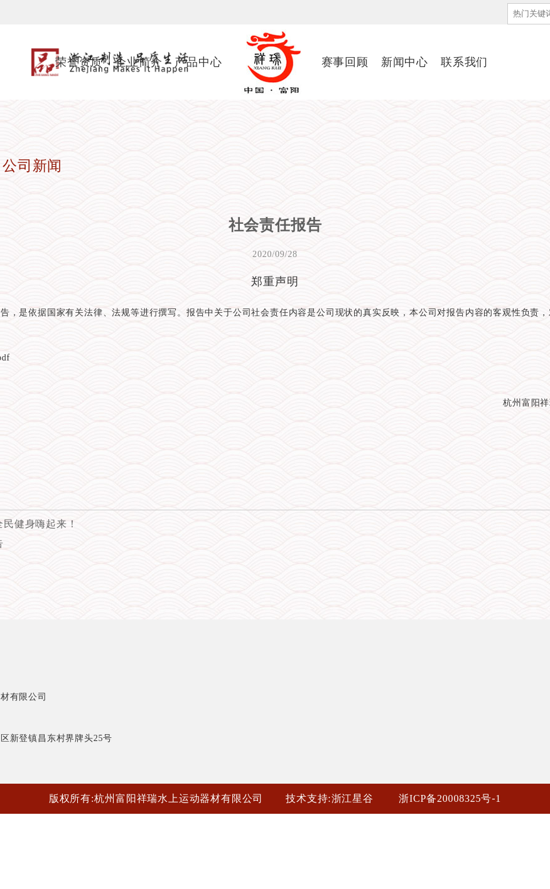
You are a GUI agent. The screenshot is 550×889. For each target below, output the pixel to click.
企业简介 (138, 62)
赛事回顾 (345, 62)
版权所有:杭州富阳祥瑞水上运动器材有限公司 (156, 798)
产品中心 (198, 62)
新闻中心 (404, 62)
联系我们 (464, 62)
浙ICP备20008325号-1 (450, 798)
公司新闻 (32, 166)
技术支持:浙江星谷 (330, 798)
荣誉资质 (78, 62)
